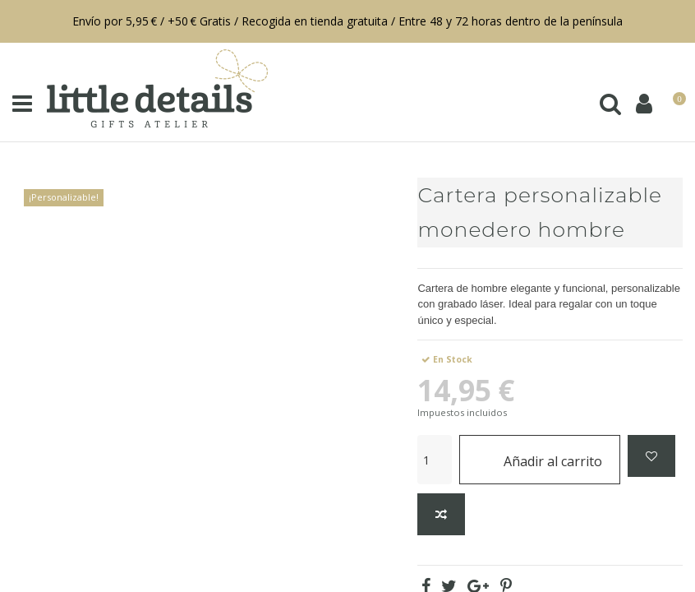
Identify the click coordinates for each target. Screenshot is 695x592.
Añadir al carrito (540, 459)
